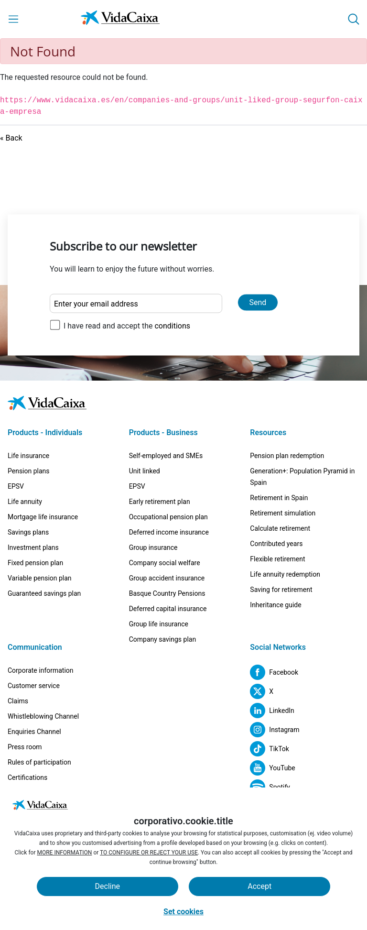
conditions (172, 325)
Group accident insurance (167, 578)
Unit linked (144, 471)
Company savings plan (162, 639)
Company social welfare (164, 563)
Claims (18, 701)
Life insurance (28, 456)
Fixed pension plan (35, 563)
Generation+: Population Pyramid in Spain (302, 476)
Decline (107, 886)
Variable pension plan (40, 578)
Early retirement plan (159, 501)
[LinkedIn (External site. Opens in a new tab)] (272, 710)
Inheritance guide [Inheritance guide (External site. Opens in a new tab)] (275, 605)
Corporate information (41, 670)
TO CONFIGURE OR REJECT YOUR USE (149, 852)
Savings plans (28, 532)
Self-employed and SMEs (166, 456)
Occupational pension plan (168, 517)
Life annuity (25, 501)
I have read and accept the (127, 325)
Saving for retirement (281, 589)
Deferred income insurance (169, 532)
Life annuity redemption (285, 574)
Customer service (34, 685)
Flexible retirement (277, 559)
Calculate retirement (280, 528)
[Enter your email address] (136, 303)
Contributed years (276, 543)
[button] (353, 19)
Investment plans (33, 547)
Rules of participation (39, 762)
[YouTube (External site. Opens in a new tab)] (272, 768)
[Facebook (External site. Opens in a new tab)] (274, 672)
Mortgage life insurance (43, 517)
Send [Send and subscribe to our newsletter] (258, 302)
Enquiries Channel (34, 731)
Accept (259, 886)
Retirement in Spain (279, 498)
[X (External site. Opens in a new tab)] (261, 691)
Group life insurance (158, 624)
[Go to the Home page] (120, 19)
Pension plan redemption (287, 456)
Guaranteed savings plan (44, 593)
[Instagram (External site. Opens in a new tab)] (274, 729)
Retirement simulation (282, 513)
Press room (25, 747)
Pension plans (29, 471)
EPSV (16, 486)
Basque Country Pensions (167, 593)
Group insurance (153, 547)
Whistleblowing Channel (43, 716)
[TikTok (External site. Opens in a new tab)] (269, 748)
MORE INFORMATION (64, 852)
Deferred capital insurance (168, 609)
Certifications (27, 777)
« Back (11, 137)
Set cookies (183, 911)
